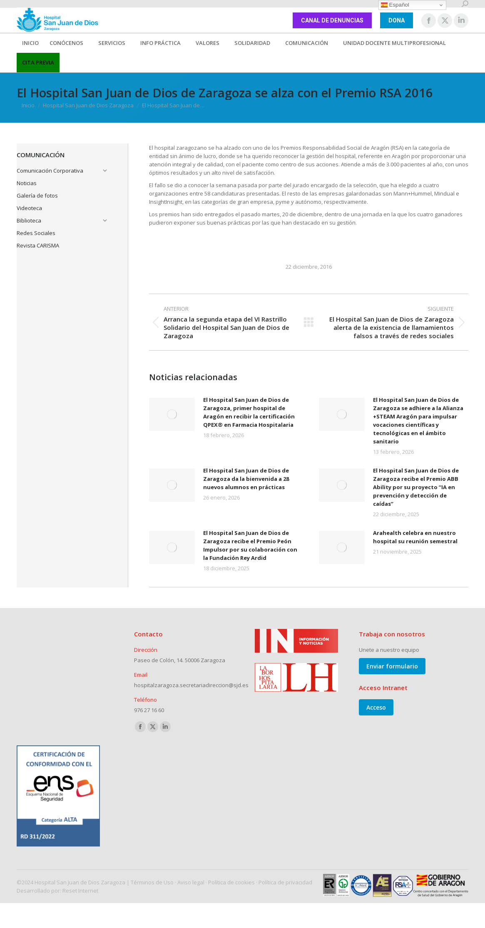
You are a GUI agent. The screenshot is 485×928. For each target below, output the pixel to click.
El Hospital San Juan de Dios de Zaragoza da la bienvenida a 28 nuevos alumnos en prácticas (246, 479)
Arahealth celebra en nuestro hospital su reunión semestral (415, 537)
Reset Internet (80, 890)
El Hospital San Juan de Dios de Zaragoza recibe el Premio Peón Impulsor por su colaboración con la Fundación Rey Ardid (250, 545)
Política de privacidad (285, 882)
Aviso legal (190, 882)
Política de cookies (231, 882)
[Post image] (172, 414)
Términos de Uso (152, 882)
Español (395, 5)
